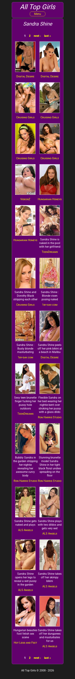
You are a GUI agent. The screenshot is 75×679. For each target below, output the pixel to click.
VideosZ (25, 199)
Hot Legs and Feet (25, 642)
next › (37, 35)
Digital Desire (25, 76)
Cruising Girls (25, 117)
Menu (37, 14)
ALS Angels (25, 530)
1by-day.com (49, 304)
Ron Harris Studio (49, 417)
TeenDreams (50, 252)
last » (47, 35)
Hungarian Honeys (50, 199)
